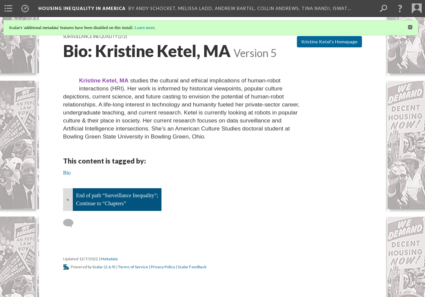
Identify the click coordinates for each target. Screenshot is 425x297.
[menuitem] (8, 8)
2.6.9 (109, 266)
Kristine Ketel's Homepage (329, 41)
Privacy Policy (163, 266)
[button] (400, 8)
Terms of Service (133, 266)
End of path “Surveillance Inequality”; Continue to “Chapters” (117, 199)
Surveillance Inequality (90, 36)
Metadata (109, 258)
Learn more (144, 27)
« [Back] (67, 199)
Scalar (97, 266)
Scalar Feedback (192, 266)
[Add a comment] (71, 223)
